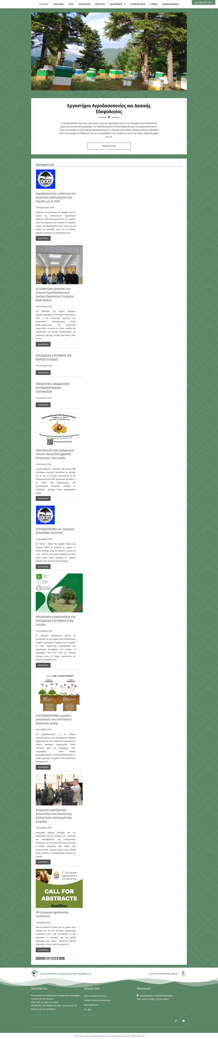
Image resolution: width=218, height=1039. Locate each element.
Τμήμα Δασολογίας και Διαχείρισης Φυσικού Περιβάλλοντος (65, 974)
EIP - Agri (87, 1010)
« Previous (40, 959)
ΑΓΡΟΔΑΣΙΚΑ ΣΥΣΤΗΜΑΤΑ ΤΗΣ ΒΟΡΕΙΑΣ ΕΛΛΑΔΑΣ (53, 358)
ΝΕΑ (71, 4)
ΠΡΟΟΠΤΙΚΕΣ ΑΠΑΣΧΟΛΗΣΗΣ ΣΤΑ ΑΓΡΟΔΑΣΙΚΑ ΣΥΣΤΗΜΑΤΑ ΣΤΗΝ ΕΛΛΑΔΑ (55, 621)
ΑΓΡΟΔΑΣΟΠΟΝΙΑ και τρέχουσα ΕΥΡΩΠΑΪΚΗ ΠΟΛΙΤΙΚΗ (55, 531)
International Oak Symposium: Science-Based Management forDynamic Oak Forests (55, 454)
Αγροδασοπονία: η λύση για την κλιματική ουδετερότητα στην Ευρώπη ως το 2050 (55, 198)
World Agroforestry (91, 1005)
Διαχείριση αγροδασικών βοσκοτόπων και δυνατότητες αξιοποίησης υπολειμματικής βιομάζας (54, 816)
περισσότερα (43, 239)
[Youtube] (183, 1021)
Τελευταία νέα (39, 989)
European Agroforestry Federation (97, 1001)
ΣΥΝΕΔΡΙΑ (85, 4)
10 (55, 959)
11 (57, 959)
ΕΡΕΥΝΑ (100, 4)
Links (154, 4)
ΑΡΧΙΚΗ (43, 4)
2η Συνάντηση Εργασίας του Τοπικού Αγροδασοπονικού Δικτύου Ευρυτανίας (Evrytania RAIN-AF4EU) (55, 295)
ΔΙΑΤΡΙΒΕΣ (116, 4)
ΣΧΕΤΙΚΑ (58, 4)
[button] (34, 51)
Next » (62, 959)
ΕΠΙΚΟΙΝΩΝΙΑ (171, 4)
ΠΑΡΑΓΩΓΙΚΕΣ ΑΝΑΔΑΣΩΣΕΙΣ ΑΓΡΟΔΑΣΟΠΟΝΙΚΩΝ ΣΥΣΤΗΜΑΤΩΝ (53, 388)
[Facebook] (176, 1021)
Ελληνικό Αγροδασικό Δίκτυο (95, 996)
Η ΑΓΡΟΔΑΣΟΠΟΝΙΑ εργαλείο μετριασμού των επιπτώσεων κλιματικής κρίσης (53, 720)
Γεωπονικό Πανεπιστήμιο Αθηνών (163, 974)
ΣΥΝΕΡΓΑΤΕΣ (138, 4)
